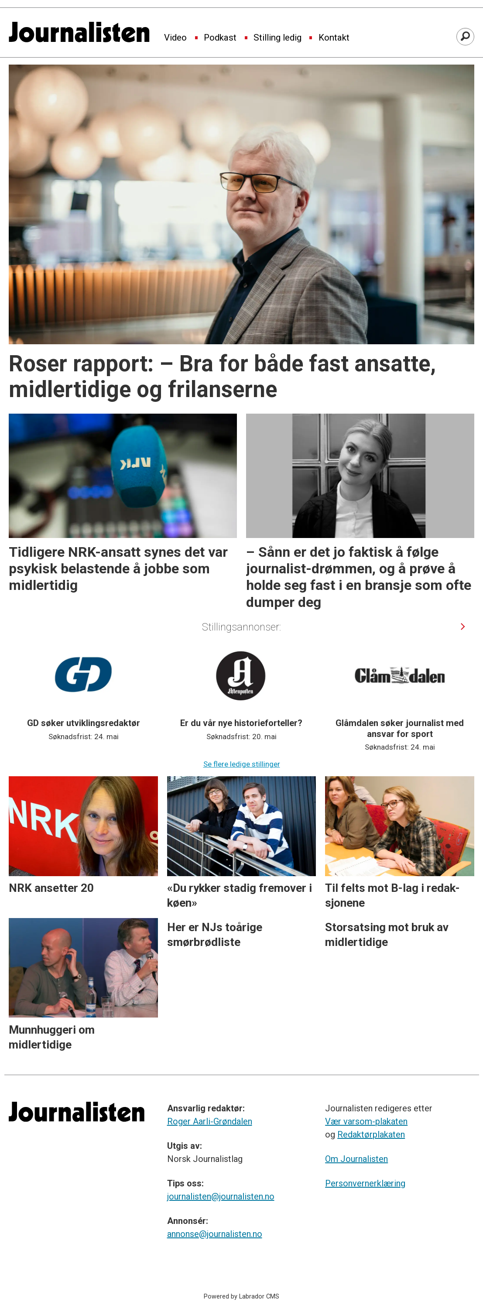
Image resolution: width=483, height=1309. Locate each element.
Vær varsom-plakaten (366, 1121)
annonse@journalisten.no (214, 1234)
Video (175, 38)
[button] (463, 627)
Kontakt (334, 38)
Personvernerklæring (365, 1183)
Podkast (220, 38)
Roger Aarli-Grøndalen (209, 1121)
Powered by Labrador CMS (241, 1296)
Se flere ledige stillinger (241, 764)
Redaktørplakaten (371, 1134)
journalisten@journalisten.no (220, 1196)
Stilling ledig (277, 38)
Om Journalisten (356, 1159)
